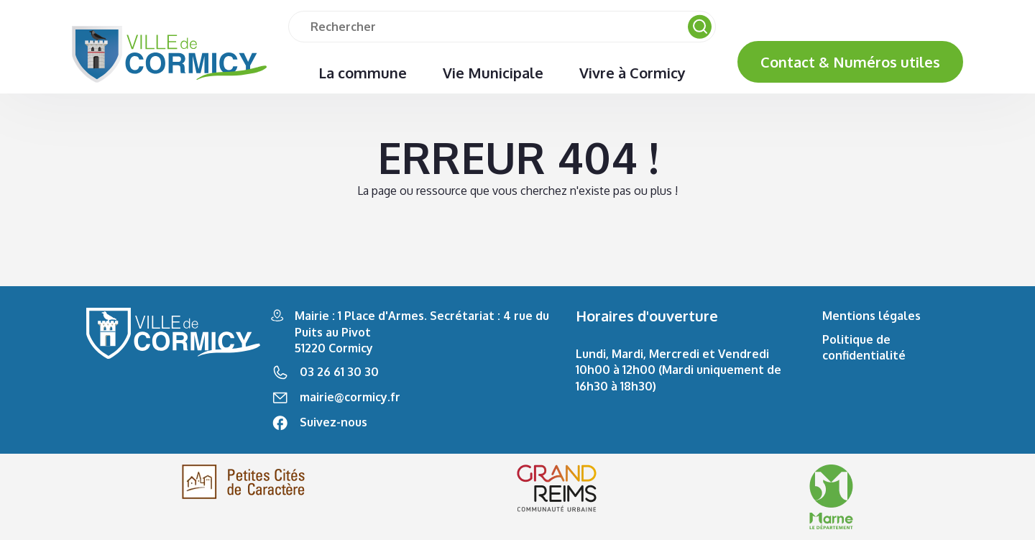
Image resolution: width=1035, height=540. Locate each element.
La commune (362, 72)
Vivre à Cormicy (632, 72)
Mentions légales (871, 315)
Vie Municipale (493, 72)
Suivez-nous (333, 422)
